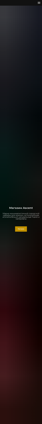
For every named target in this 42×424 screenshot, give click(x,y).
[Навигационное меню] (39, 3)
